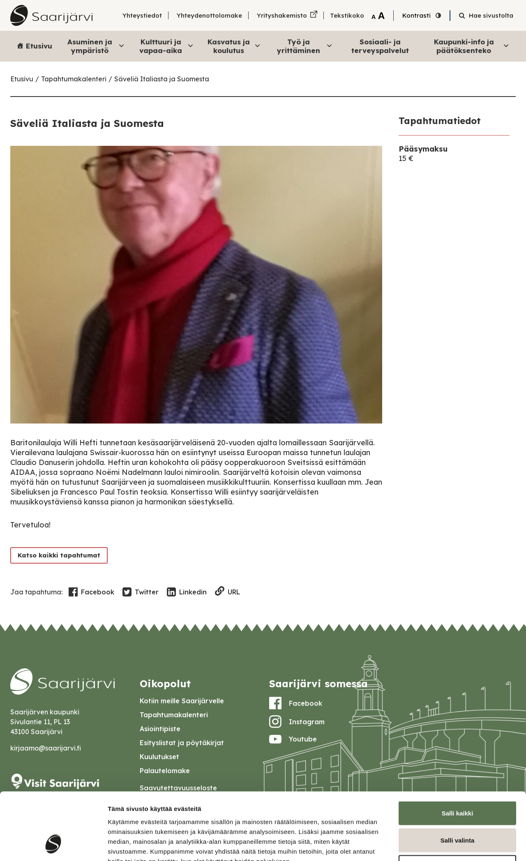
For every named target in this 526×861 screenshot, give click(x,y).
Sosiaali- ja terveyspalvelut (380, 45)
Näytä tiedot (439, 844)
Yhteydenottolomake (209, 15)
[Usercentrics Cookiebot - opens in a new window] (53, 845)
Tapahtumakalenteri (73, 79)
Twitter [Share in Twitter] (140, 592)
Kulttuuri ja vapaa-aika (166, 45)
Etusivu (39, 45)
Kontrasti (416, 15)
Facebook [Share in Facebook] (91, 592)
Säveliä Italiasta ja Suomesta (161, 79)
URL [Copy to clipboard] (227, 591)
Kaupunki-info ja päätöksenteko (472, 45)
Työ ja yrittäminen (305, 45)
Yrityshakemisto (282, 15)
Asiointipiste (160, 729)
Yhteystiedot (142, 15)
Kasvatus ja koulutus (234, 45)
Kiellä (457, 806)
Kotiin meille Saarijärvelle (182, 701)
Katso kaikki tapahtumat (59, 555)
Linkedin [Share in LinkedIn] (187, 592)
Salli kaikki (457, 753)
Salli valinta (458, 780)
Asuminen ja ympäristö (96, 45)
